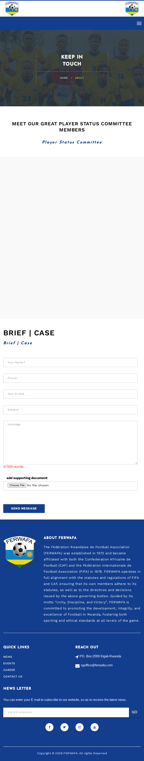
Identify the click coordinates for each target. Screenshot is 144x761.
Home (64, 77)
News (7, 656)
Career (9, 670)
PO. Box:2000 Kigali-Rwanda (100, 656)
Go (134, 712)
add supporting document (27, 478)
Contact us (12, 676)
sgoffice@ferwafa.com (97, 665)
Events (9, 663)
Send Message (24, 508)
